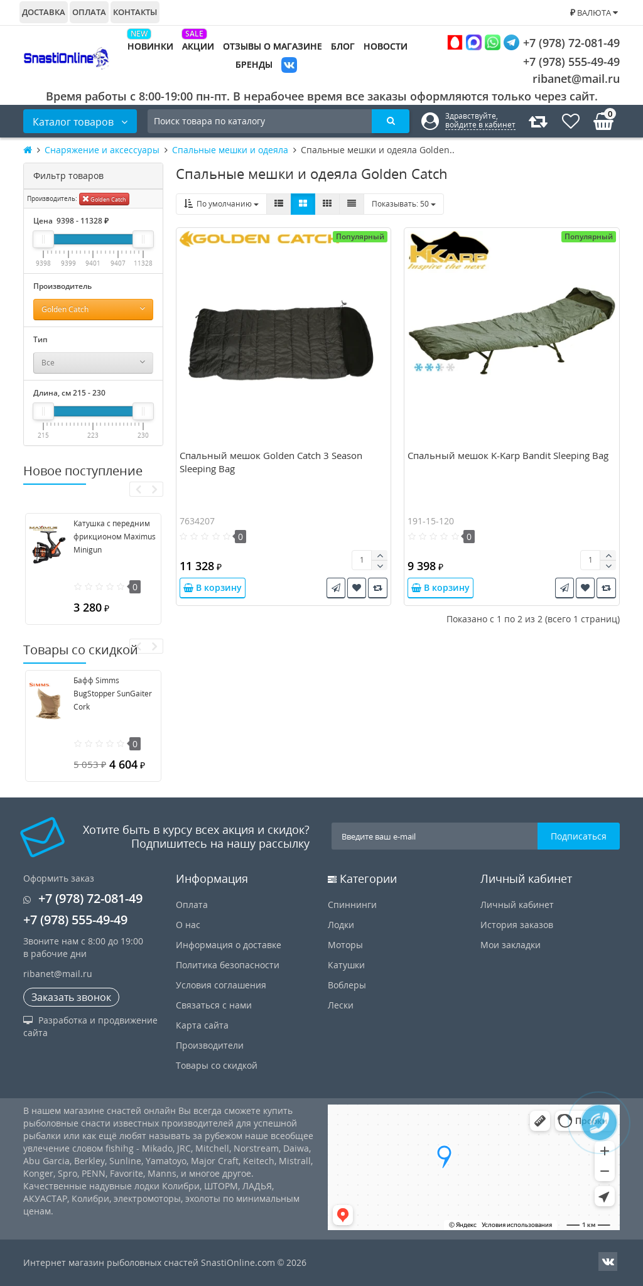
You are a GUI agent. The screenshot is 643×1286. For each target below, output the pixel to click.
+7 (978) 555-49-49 (562, 61)
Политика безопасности (227, 965)
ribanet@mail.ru (576, 78)
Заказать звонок (71, 997)
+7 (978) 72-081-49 (533, 42)
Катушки (346, 965)
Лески (341, 1005)
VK (289, 66)
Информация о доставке (228, 945)
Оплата (89, 12)
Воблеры (347, 985)
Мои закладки (510, 945)
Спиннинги (352, 904)
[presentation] (137, 489)
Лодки (341, 925)
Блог (343, 46)
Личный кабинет (517, 904)
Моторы (345, 945)
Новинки (150, 46)
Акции (198, 46)
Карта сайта (202, 1025)
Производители (210, 1045)
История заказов (516, 925)
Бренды (254, 64)
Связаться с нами (214, 1005)
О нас (188, 925)
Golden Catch (104, 198)
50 (404, 203)
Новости (386, 46)
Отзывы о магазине (272, 46)
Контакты (135, 12)
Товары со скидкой (216, 1065)
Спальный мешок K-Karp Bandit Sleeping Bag (508, 455)
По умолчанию (221, 203)
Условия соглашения (221, 985)
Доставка (43, 12)
